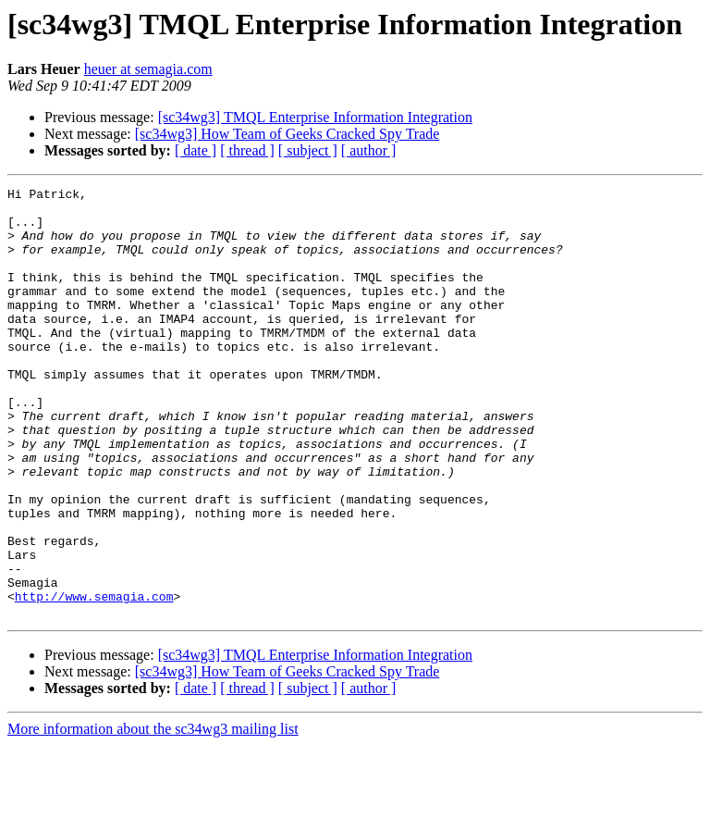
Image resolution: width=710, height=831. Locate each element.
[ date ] (195, 150)
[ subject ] (307, 150)
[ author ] (369, 150)
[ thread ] (247, 150)
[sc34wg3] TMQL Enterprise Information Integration (315, 117)
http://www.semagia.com (94, 679)
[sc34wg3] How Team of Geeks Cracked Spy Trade (287, 134)
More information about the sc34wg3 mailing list (153, 815)
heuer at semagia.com (148, 69)
